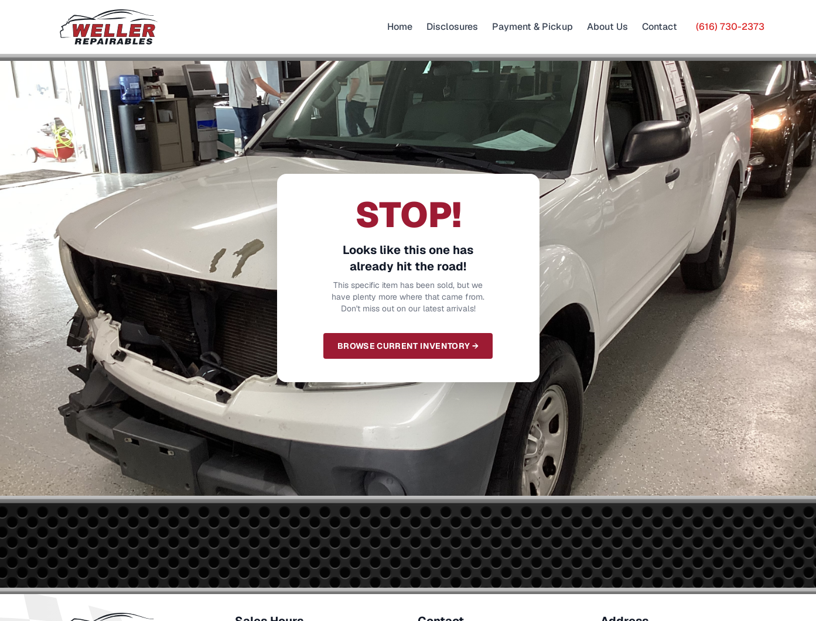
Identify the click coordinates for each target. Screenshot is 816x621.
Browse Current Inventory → (408, 346)
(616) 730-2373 (730, 26)
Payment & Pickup (532, 26)
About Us (607, 26)
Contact (659, 26)
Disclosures (452, 26)
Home (399, 26)
